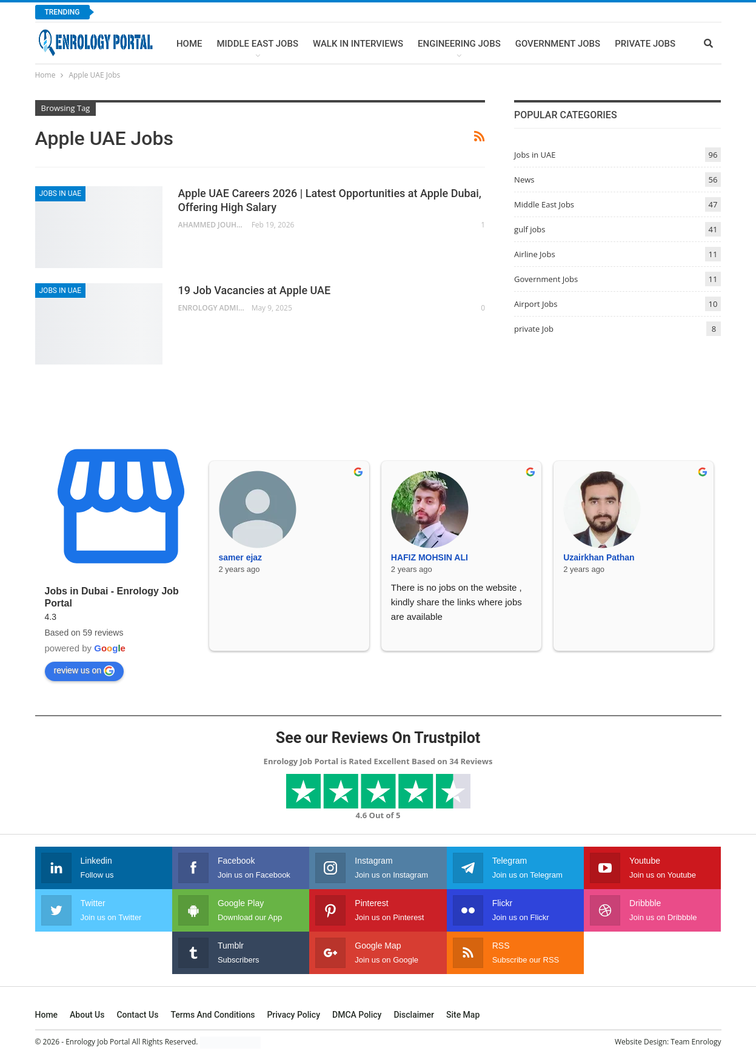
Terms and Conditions (212, 1015)
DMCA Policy (356, 1015)
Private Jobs (645, 43)
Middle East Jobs (257, 43)
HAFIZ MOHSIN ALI (429, 557)
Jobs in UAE (60, 193)
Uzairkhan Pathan (598, 557)
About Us (87, 1015)
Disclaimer (413, 1015)
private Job (534, 328)
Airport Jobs (535, 303)
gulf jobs (529, 229)
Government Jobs (557, 43)
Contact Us (137, 1015)
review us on (84, 670)
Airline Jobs (534, 254)
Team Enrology (696, 1042)
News (524, 179)
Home (189, 43)
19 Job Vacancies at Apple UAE (254, 290)
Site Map (463, 1015)
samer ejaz (241, 557)
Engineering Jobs (459, 43)
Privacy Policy (293, 1015)
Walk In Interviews (358, 43)
